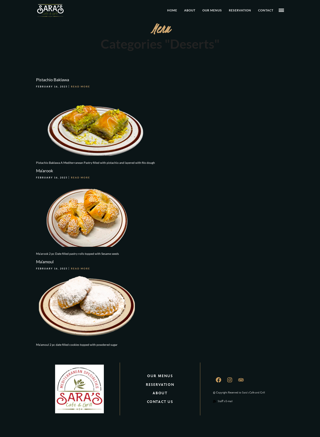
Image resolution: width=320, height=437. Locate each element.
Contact (265, 10)
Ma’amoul (45, 261)
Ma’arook (44, 170)
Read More (80, 86)
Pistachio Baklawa (52, 79)
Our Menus (212, 10)
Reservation (240, 10)
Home (172, 10)
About (189, 10)
